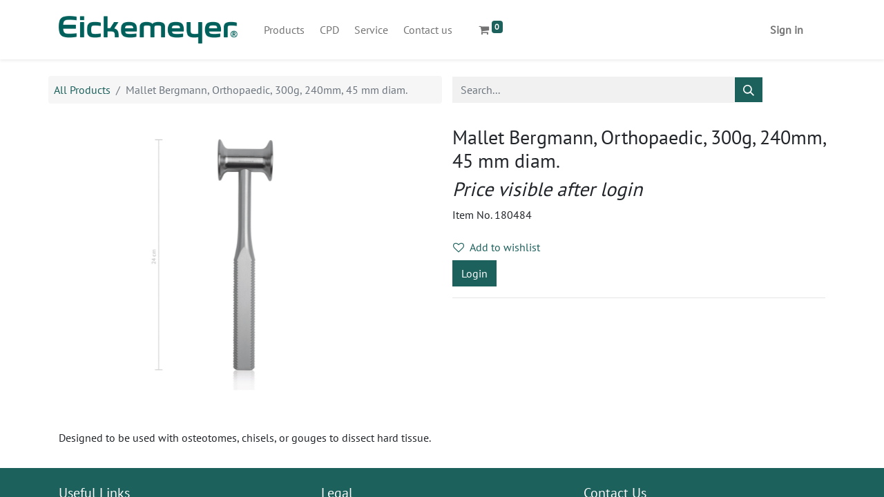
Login (474, 273)
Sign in (786, 30)
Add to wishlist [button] (496, 247)
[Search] (748, 90)
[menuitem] (284, 29)
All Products (82, 90)
